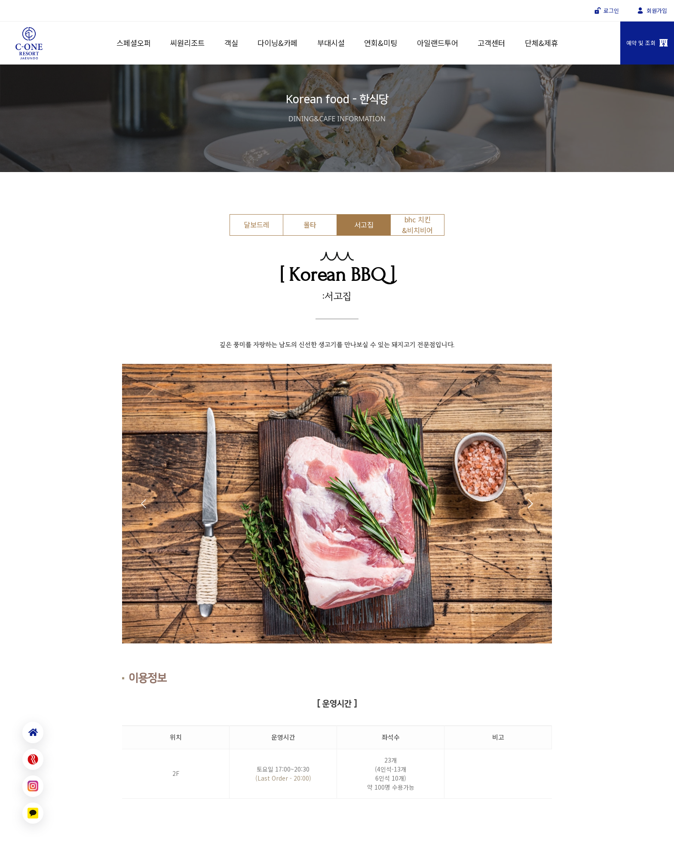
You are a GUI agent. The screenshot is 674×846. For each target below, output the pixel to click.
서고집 (364, 224)
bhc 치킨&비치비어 (417, 224)
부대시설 (331, 42)
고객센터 (491, 42)
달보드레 (257, 224)
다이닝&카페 (277, 42)
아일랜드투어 (437, 42)
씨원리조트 (187, 42)
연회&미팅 (380, 42)
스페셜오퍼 (133, 42)
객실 (231, 42)
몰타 (309, 224)
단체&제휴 (541, 42)
